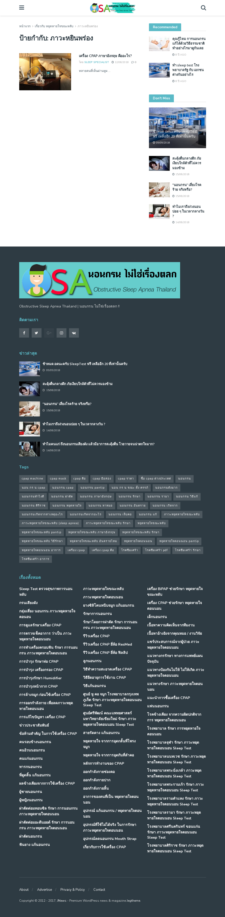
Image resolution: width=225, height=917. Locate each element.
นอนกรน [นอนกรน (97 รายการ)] (184, 479)
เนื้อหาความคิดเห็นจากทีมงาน (171, 625)
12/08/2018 (120, 62)
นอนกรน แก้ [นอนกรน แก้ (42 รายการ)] (148, 514)
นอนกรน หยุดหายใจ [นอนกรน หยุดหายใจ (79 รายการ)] (66, 506)
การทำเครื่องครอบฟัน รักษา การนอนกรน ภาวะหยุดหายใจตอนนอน (48, 650)
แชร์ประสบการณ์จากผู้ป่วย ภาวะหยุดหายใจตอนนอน (173, 644)
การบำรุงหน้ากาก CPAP (38, 686)
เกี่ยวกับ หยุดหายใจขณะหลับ (54, 26)
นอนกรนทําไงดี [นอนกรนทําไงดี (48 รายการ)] (33, 496)
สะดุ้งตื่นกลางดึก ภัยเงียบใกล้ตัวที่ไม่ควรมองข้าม (186, 163)
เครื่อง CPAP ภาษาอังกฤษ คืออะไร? (105, 55)
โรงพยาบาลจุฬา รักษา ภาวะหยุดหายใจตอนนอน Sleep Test (173, 745)
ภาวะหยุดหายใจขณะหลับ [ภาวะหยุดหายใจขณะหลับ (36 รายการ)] (182, 514)
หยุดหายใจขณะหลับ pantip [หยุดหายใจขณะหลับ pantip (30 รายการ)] (41, 532)
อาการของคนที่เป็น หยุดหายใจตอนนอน (111, 799)
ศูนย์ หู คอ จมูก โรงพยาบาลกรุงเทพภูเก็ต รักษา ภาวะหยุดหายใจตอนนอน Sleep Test (112, 700)
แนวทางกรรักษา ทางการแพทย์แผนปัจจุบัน (175, 658)
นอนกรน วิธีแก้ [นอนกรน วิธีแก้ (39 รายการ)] (187, 496)
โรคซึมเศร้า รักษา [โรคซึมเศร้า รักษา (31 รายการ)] (188, 550)
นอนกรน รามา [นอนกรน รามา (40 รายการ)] (158, 496)
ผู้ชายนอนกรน (30, 791)
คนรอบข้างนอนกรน (35, 742)
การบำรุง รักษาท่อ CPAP (38, 661)
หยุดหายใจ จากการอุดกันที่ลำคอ (108, 755)
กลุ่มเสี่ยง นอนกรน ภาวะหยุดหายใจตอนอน (47, 614)
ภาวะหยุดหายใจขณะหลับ (103, 588)
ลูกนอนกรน (92, 661)
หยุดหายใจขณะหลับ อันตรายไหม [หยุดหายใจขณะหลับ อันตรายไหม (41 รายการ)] (93, 541)
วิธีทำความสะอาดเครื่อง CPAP (107, 669)
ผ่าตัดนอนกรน (30, 836)
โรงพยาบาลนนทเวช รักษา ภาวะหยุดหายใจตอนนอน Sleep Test (176, 759)
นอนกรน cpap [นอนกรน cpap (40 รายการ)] (62, 488)
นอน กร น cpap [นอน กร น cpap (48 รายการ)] (33, 488)
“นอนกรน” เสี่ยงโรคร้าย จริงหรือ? (186, 187)
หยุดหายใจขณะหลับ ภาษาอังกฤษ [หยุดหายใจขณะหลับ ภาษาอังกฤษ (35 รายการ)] (91, 532)
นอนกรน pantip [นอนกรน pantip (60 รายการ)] (92, 488)
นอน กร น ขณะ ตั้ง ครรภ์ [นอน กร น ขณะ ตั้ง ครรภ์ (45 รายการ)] (130, 488)
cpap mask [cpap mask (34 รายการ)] (58, 479)
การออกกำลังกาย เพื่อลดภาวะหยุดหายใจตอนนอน (46, 706)
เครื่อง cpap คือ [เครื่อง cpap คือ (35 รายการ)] (103, 550)
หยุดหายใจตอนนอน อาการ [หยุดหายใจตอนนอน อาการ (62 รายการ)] (41, 550)
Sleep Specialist (96, 62)
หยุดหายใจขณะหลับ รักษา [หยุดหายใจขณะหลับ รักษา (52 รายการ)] (140, 532)
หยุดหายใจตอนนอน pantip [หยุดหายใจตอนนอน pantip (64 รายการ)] (179, 541)
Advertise (44, 889)
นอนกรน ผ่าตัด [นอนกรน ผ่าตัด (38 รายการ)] (62, 496)
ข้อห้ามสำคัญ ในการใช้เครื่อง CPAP (48, 733)
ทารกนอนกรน (30, 766)
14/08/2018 (180, 222)
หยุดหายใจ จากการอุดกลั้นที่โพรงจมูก (109, 744)
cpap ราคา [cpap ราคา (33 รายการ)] (126, 479)
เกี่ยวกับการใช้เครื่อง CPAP (104, 847)
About (24, 889)
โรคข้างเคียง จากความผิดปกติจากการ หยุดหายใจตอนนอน (174, 717)
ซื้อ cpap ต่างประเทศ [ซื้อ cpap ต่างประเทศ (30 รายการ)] (156, 479)
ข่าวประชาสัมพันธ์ (34, 725)
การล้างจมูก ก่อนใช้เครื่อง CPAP (45, 694)
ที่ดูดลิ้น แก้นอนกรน (35, 775)
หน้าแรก (25, 26)
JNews (61, 901)
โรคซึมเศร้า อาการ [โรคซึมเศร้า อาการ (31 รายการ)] (35, 559)
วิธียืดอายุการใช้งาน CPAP (104, 677)
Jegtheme (133, 901)
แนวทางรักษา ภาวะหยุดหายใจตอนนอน (175, 686)
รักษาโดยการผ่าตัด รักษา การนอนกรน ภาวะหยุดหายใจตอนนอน (110, 625)
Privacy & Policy (72, 889)
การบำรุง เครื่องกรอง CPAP (41, 669)
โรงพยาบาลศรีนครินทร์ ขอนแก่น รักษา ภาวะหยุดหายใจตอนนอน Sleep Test (173, 832)
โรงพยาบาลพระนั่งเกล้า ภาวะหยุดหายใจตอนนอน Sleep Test (174, 773)
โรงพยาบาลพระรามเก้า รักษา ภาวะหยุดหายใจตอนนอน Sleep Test (175, 787)
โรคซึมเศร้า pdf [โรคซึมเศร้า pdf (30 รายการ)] (156, 550)
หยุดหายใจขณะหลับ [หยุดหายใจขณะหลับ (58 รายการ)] (152, 523)
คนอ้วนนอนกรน (32, 750)
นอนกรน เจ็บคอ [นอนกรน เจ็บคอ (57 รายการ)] (120, 514)
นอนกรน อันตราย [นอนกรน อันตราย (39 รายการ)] (133, 506)
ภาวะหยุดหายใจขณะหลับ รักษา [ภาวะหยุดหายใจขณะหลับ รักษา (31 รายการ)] (108, 523)
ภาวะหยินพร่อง (88, 26)
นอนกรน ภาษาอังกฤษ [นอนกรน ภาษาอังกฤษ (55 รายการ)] (96, 496)
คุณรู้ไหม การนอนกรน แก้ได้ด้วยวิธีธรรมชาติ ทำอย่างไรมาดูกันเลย (189, 43)
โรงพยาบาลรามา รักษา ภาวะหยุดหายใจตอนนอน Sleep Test (174, 815)
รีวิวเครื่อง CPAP (96, 636)
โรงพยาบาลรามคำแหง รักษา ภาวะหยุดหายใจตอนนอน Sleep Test (175, 801)
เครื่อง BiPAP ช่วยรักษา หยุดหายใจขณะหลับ (175, 591)
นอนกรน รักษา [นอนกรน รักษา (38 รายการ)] (129, 496)
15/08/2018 (180, 174)
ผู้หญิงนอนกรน (31, 800)
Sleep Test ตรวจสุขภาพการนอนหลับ (45, 591)
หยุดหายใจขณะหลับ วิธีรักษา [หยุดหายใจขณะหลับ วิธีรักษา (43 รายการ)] (42, 541)
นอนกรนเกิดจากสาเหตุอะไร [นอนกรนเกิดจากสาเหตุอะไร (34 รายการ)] (42, 514)
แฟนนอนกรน (158, 706)
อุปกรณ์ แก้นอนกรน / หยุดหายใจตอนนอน (112, 813)
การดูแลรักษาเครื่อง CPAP (40, 625)
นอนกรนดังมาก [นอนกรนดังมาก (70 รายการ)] (166, 488)
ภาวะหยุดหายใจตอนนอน (103, 597)
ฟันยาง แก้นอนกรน (34, 844)
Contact (99, 889)
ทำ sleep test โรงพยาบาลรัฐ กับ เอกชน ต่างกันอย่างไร (188, 70)
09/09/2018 (161, 143)
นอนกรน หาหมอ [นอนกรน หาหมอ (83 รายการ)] (100, 506)
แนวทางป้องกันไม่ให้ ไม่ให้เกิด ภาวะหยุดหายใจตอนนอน (175, 672)
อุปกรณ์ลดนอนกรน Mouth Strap (110, 838)
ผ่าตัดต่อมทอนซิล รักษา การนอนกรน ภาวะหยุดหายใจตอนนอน (48, 811)
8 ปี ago (179, 55)
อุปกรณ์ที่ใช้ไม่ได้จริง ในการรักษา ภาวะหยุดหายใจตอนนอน (109, 827)
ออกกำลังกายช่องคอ (99, 771)
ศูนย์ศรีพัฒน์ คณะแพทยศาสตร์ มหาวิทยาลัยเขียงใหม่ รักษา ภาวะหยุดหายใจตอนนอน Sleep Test (109, 719)
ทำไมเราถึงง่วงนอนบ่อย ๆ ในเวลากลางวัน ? (188, 211)
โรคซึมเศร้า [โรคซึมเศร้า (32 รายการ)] (129, 550)
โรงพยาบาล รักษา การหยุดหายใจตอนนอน (173, 731)
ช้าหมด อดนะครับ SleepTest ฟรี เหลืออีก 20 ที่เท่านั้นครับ (175, 133)
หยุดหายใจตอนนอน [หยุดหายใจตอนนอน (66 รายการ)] (138, 541)
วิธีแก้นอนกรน (94, 685)
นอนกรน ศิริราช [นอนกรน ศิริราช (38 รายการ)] (33, 506)
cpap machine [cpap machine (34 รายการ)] (32, 479)
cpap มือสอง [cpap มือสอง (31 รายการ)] (102, 479)
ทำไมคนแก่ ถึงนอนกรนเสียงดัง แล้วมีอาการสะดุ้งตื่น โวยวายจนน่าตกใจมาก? (99, 444)
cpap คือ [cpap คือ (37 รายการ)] (79, 479)
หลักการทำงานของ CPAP (103, 763)
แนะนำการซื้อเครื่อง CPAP (168, 697)
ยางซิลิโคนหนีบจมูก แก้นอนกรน (108, 605)
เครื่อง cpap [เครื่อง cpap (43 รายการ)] (76, 550)
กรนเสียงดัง (28, 602)
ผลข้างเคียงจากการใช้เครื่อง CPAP (47, 783)
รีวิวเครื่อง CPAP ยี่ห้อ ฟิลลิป (105, 652)
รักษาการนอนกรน (97, 613)
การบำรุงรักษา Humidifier (40, 678)
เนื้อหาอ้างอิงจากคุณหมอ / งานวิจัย (174, 633)
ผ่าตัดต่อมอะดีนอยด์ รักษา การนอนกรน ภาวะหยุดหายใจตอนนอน (46, 825)
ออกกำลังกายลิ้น (96, 788)
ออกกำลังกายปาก (96, 780)
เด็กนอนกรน (157, 616)
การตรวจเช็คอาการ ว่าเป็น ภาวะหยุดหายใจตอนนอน (45, 636)
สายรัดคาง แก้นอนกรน (101, 732)
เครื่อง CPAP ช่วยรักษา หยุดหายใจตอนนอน (174, 605)
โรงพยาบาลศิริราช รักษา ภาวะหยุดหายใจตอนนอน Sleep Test (175, 848)
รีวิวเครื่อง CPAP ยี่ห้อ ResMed (107, 644)
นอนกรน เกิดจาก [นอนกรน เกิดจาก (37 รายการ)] (165, 506)
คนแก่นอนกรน (31, 758)
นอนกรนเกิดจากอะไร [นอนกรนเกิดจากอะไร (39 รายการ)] (85, 514)
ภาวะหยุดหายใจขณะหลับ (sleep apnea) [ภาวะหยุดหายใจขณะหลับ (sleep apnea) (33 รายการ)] (50, 523)
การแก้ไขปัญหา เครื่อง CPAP (42, 717)
